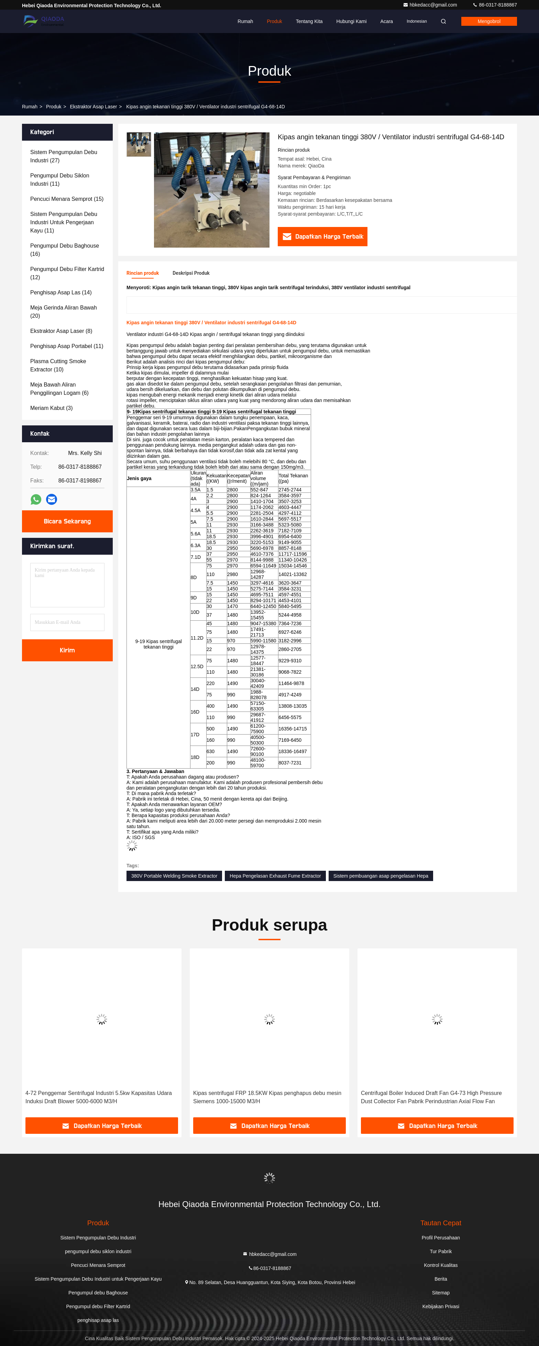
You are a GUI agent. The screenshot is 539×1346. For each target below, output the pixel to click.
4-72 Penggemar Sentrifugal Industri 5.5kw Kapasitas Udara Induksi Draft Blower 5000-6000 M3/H (98, 1097)
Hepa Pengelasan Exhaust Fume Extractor (275, 876)
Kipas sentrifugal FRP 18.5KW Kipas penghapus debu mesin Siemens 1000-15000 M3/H (267, 1097)
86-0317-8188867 (494, 5)
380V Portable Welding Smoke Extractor (174, 876)
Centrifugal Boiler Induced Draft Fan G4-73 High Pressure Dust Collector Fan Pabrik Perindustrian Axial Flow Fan (431, 1097)
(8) (61, 331)
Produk (274, 21)
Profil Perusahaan (441, 1237)
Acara (387, 21)
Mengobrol (489, 21)
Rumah (245, 21)
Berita (440, 1279)
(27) (63, 156)
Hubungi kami (352, 21)
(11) (59, 180)
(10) (58, 365)
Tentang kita (309, 21)
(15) (66, 199)
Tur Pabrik (441, 1251)
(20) (63, 312)
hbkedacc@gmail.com (431, 5)
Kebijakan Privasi (440, 1306)
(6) (59, 389)
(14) (61, 292)
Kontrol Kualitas (441, 1265)
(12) (67, 273)
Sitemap (441, 1292)
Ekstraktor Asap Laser (93, 106)
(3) (51, 408)
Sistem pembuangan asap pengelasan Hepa (380, 876)
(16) (64, 250)
